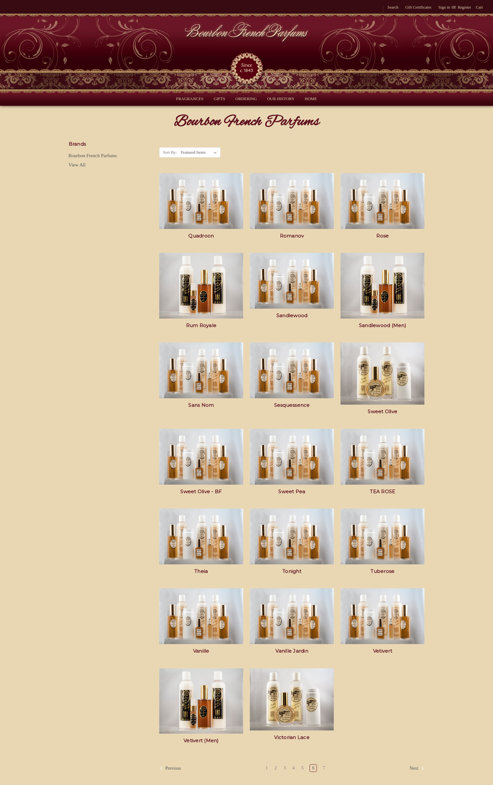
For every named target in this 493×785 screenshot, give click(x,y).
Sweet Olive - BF (201, 491)
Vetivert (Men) (201, 740)
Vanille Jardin (291, 651)
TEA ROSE (382, 491)
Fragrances (190, 98)
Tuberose (382, 571)
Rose (382, 236)
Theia (201, 571)
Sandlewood (292, 315)
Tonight (291, 571)
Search (392, 7)
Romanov (292, 236)
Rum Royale (201, 325)
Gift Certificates (418, 7)
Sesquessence (292, 405)
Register (464, 7)
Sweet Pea (291, 491)
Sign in (444, 7)
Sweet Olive (382, 411)
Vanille (201, 651)
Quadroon (201, 236)
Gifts (219, 98)
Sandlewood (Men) (382, 325)
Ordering (246, 98)
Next (417, 768)
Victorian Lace (292, 737)
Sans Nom (201, 405)
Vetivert (382, 651)
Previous (170, 768)
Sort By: (170, 152)
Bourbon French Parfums (93, 155)
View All (77, 164)
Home (311, 98)
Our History (281, 98)
